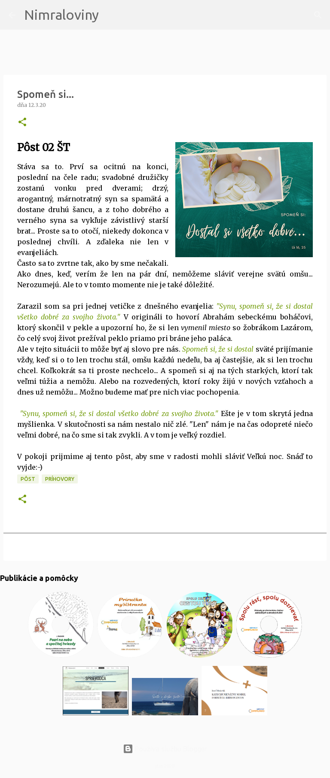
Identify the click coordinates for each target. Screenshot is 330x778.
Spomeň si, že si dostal (218, 349)
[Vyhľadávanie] (111, 15)
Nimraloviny (61, 14)
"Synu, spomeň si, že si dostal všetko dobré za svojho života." (119, 413)
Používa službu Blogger (165, 749)
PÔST (28, 479)
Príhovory (59, 479)
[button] (22, 122)
